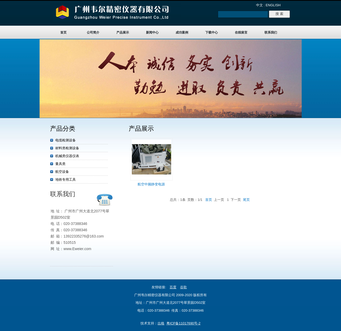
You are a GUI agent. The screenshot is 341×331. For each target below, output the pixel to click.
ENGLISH (273, 5)
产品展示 (122, 32)
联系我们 (270, 32)
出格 (161, 323)
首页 (63, 32)
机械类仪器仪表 (67, 156)
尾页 (246, 200)
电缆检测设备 (65, 140)
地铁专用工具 (65, 179)
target (170, 78)
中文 (259, 5)
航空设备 (62, 172)
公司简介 (93, 32)
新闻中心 (152, 32)
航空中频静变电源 (151, 184)
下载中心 (211, 32)
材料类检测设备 (67, 148)
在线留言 (241, 32)
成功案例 (182, 32)
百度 (173, 287)
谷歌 (183, 287)
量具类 (60, 164)
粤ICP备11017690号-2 (183, 323)
